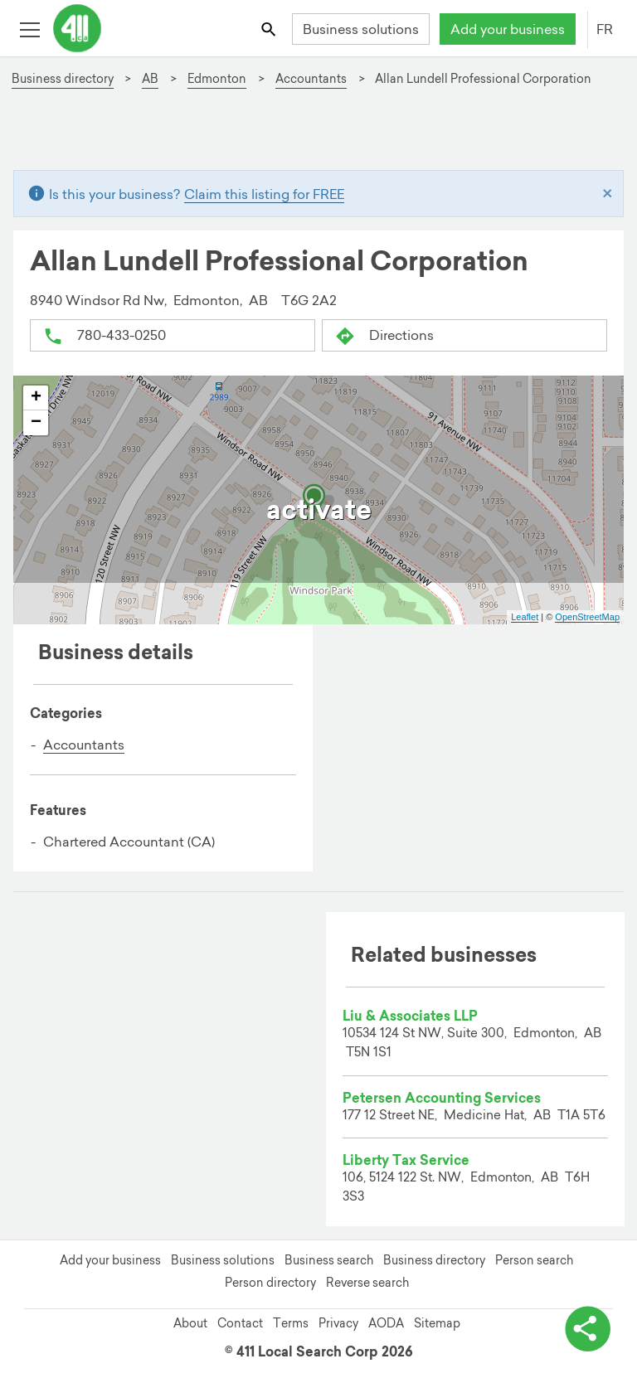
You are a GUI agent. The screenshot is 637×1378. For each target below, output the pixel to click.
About (190, 1323)
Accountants (83, 744)
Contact (240, 1323)
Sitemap (437, 1323)
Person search (534, 1260)
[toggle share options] (587, 1328)
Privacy (338, 1323)
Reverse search (367, 1282)
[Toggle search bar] (269, 28)
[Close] (607, 194)
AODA (386, 1323)
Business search (328, 1260)
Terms (291, 1323)
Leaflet (524, 617)
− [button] (36, 422)
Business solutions (361, 29)
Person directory (270, 1282)
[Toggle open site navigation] (29, 28)
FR (604, 29)
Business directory (434, 1260)
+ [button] (36, 398)
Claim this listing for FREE (264, 194)
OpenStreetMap (587, 617)
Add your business (507, 29)
